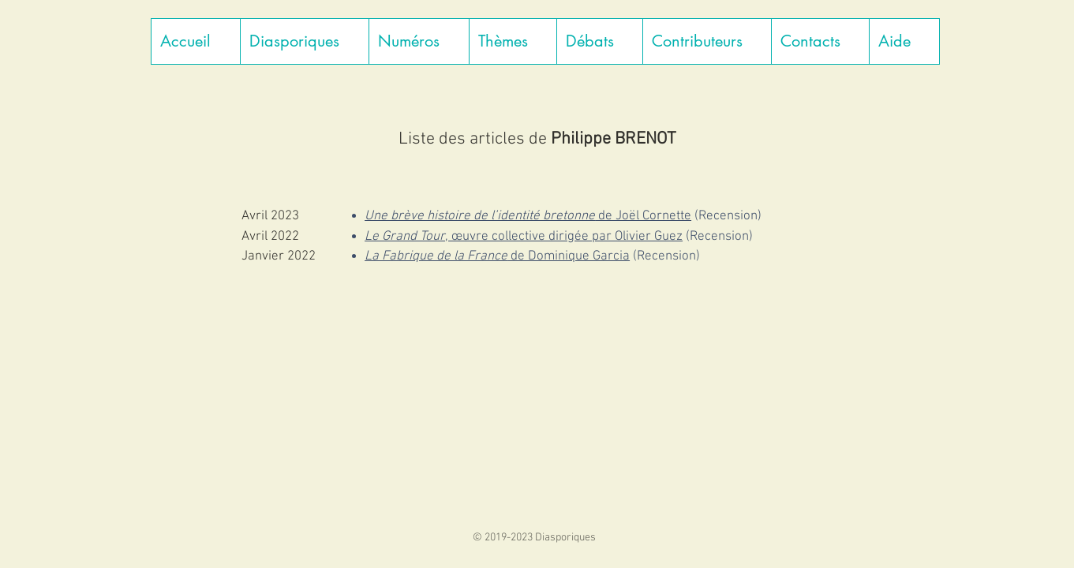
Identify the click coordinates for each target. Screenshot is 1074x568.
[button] (304, 41)
